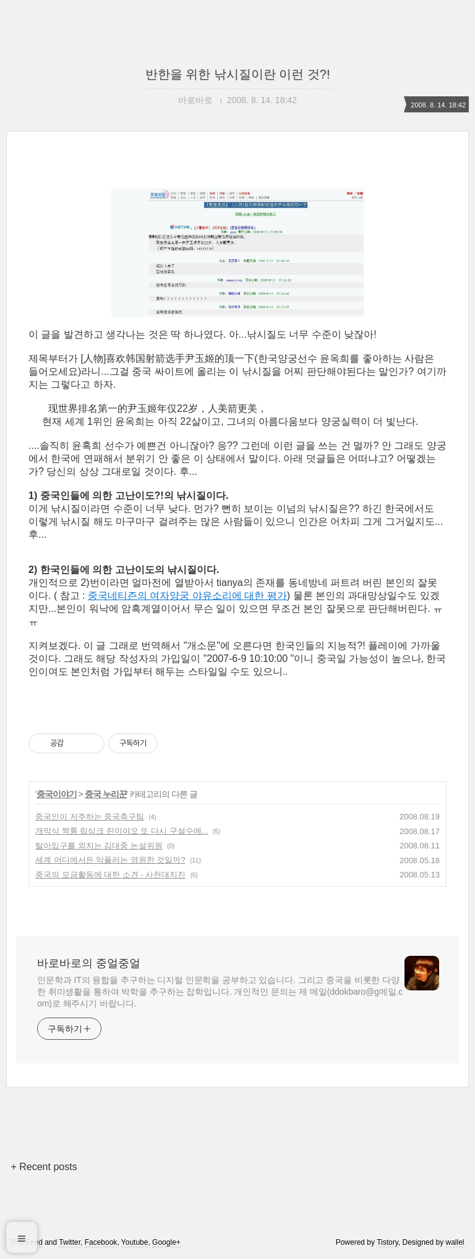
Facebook (101, 1242)
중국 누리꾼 (106, 794)
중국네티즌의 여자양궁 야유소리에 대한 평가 (187, 595)
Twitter (69, 1242)
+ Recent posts (44, 1166)
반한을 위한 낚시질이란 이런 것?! (237, 74)
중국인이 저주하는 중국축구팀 (89, 816)
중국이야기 (56, 794)
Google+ (166, 1242)
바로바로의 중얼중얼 (88, 963)
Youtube (134, 1242)
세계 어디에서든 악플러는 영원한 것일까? (110, 859)
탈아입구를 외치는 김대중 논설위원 (99, 845)
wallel (455, 1242)
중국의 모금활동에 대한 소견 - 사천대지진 (110, 874)
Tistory (387, 1242)
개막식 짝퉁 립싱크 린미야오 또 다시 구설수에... (121, 830)
